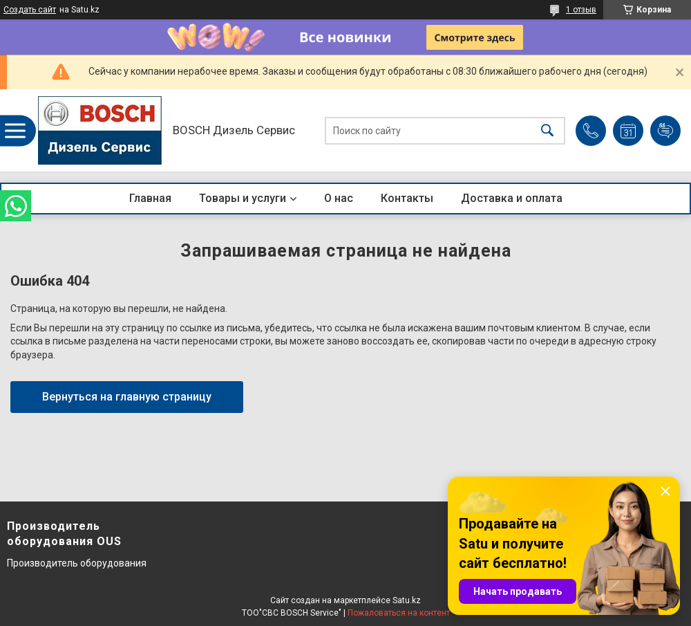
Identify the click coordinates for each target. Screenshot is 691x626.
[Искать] (547, 130)
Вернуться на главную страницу (126, 396)
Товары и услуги (242, 198)
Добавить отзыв (665, 131)
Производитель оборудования (76, 563)
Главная (150, 198)
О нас (338, 198)
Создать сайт (29, 10)
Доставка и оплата (511, 198)
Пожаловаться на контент (399, 613)
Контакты (407, 198)
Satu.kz (406, 600)
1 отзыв (581, 10)
